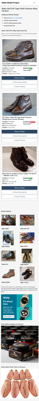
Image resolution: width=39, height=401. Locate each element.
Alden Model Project (10, 3)
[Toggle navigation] (34, 2)
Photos (22, 87)
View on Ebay (19, 78)
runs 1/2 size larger (16, 18)
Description (22, 82)
